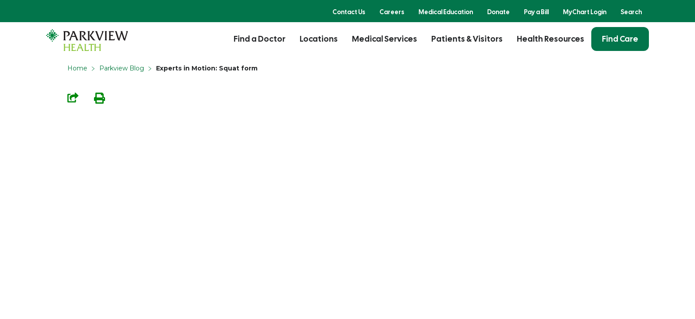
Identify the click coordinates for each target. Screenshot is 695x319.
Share (72, 98)
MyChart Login (584, 12)
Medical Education (445, 12)
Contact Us (348, 12)
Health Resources (550, 39)
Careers (391, 12)
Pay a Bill (536, 12)
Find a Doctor (259, 39)
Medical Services (384, 39)
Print (99, 98)
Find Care (620, 39)
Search (631, 12)
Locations (319, 39)
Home (77, 68)
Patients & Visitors (467, 39)
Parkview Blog (121, 68)
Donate (498, 12)
